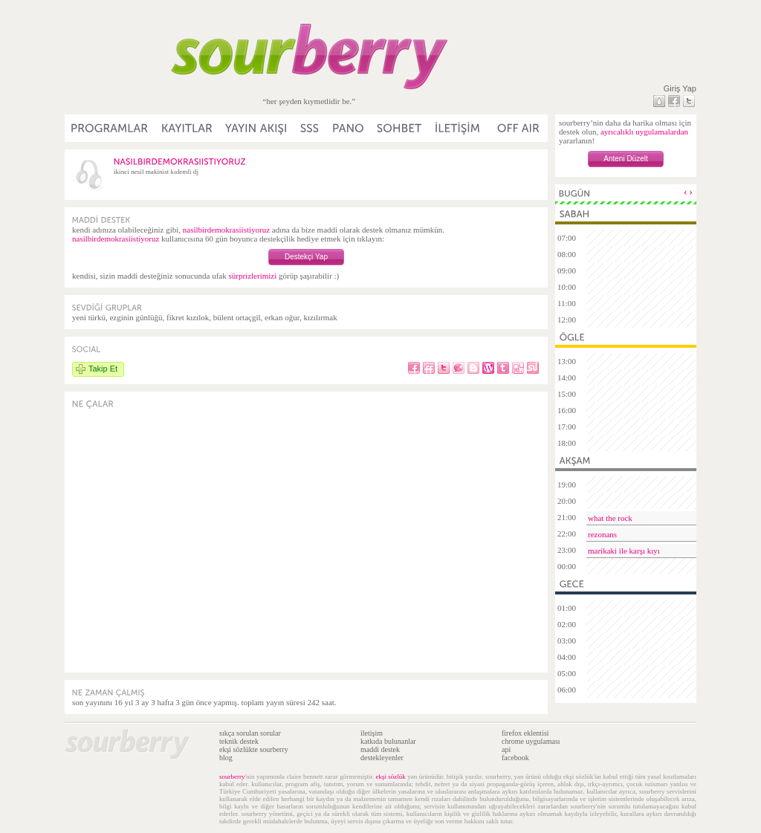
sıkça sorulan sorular (250, 733)
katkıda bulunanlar (388, 741)
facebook (515, 757)
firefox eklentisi (525, 733)
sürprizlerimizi (252, 275)
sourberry (232, 776)
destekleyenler (382, 757)
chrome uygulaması (531, 741)
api (506, 749)
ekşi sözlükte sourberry (253, 749)
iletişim (371, 733)
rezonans (602, 534)
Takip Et (102, 368)
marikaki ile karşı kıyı (624, 550)
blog (226, 757)
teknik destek (239, 741)
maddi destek (380, 749)
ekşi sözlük (390, 776)
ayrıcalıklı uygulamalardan (644, 131)
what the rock (610, 517)
